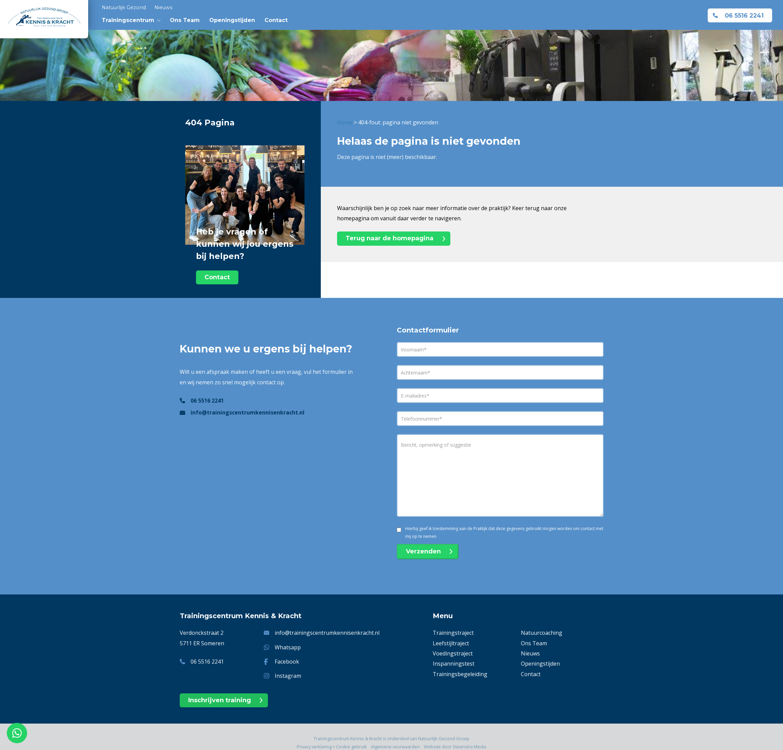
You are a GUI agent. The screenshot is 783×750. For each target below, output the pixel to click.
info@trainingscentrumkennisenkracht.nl (248, 412)
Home (344, 122)
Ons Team (185, 20)
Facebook (287, 661)
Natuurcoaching (541, 632)
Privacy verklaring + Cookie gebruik (332, 747)
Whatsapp (288, 647)
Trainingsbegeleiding (460, 674)
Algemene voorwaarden (395, 747)
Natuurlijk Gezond (124, 7)
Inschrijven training (219, 700)
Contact (276, 20)
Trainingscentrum (128, 20)
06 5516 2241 (744, 15)
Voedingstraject (453, 653)
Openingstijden (232, 20)
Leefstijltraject (451, 643)
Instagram (288, 676)
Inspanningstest (453, 663)
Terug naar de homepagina (389, 238)
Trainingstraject (453, 632)
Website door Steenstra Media (455, 747)
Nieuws (163, 7)
